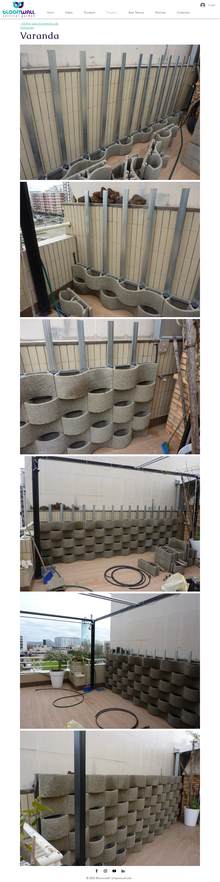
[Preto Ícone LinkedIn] (123, 871)
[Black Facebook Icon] (96, 871)
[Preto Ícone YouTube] (114, 871)
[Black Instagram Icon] (105, 871)
